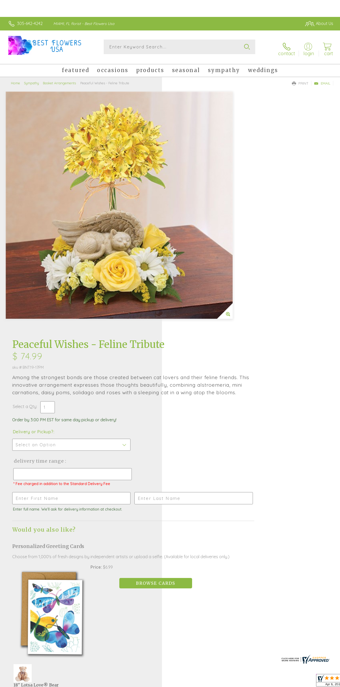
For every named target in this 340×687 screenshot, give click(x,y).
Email (322, 79)
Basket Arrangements (59, 79)
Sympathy (31, 79)
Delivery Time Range (196, 224)
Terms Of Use (218, 681)
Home (15, 79)
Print (300, 79)
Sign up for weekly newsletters (170, 554)
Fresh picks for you (170, 526)
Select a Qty (182, 170)
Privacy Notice (249, 681)
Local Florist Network (286, 681)
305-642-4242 (30, 23)
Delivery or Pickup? (191, 195)
